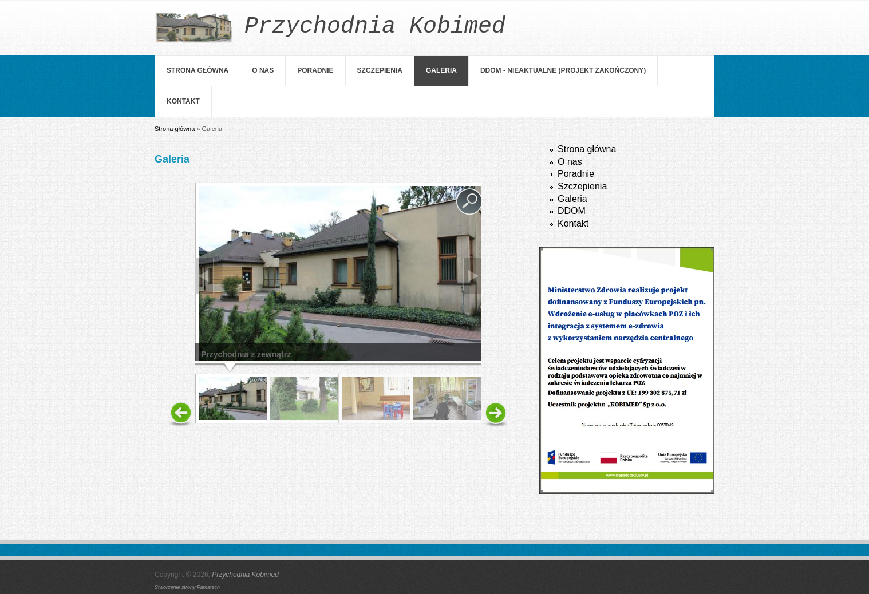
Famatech (208, 587)
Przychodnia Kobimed (245, 575)
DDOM (572, 211)
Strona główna (197, 70)
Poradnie (315, 70)
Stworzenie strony (176, 587)
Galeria (441, 70)
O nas (263, 70)
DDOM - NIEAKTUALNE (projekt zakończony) (563, 70)
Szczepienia (379, 70)
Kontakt (183, 101)
